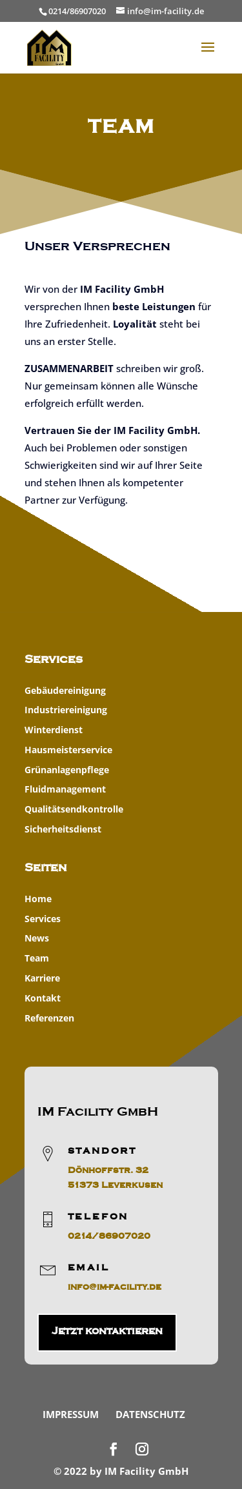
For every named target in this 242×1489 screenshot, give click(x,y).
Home (38, 898)
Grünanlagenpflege (67, 770)
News (37, 938)
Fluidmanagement (65, 789)
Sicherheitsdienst (63, 829)
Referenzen (49, 1018)
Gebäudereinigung (65, 690)
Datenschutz (150, 1414)
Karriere (42, 978)
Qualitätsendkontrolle (74, 809)
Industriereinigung (66, 710)
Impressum (71, 1414)
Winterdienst (54, 730)
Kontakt (43, 998)
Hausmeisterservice (68, 750)
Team (37, 958)
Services (43, 918)
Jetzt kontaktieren (107, 1331)
